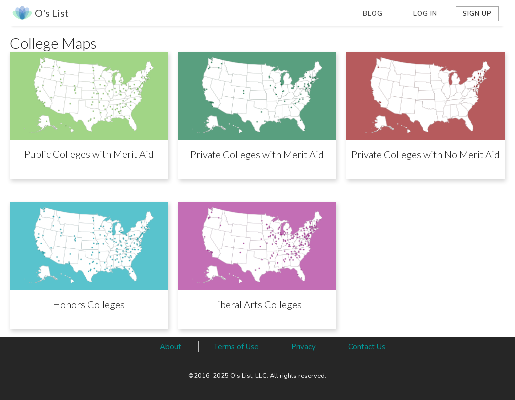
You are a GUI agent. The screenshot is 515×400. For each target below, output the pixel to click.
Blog (373, 14)
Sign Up (477, 14)
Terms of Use (236, 347)
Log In (426, 14)
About (171, 347)
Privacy (304, 347)
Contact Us (367, 347)
